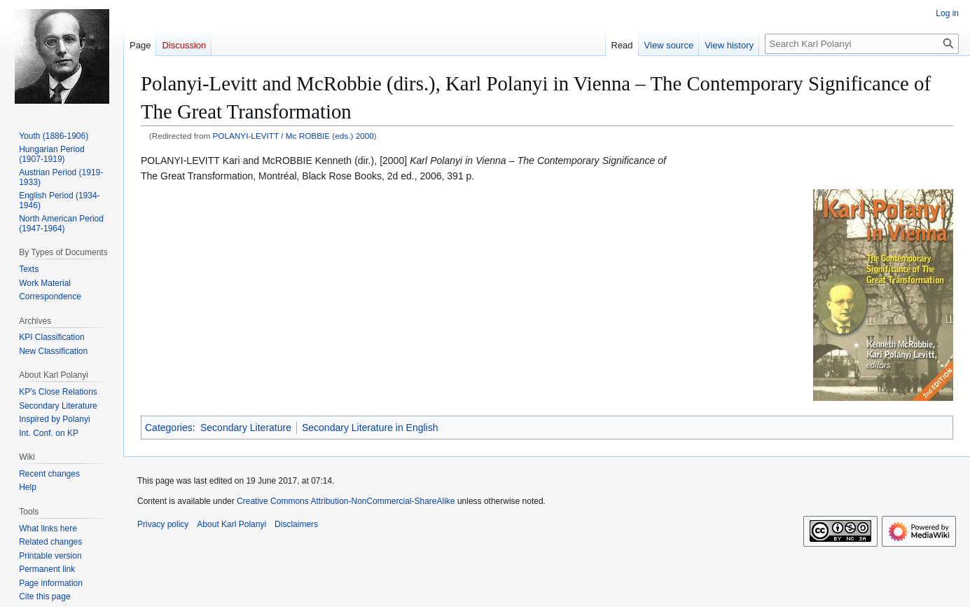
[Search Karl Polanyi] (862, 44)
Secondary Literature (245, 427)
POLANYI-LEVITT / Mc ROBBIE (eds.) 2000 (293, 135)
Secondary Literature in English (370, 427)
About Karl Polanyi (231, 524)
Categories (169, 427)
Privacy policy (162, 524)
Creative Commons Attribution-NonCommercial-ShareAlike (346, 501)
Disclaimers (296, 524)
